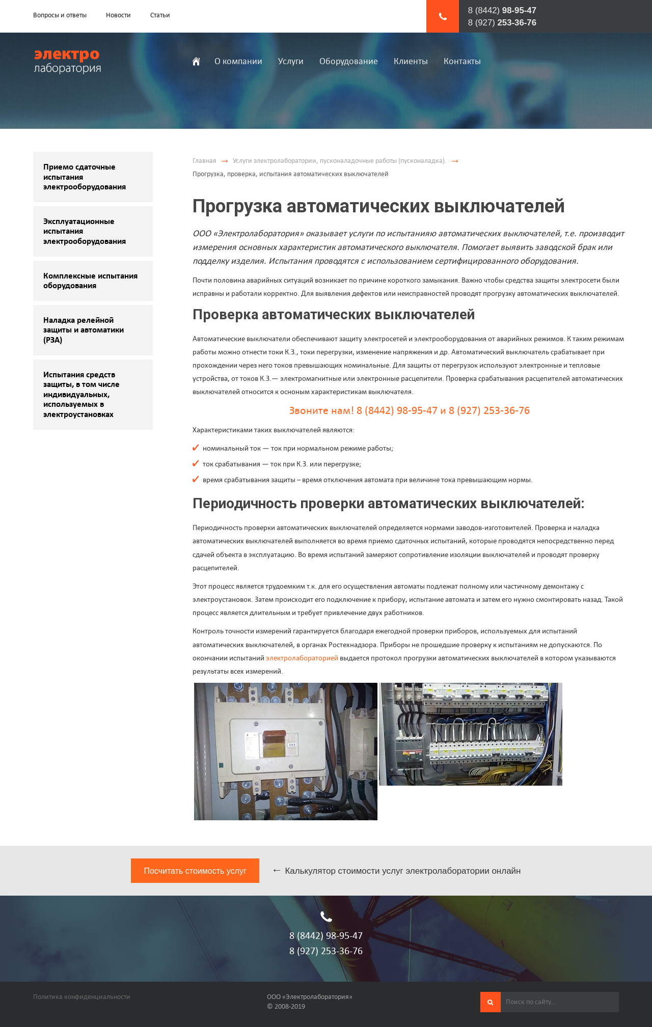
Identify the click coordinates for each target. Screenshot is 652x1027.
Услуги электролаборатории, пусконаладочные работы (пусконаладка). (340, 160)
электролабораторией (302, 657)
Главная (204, 160)
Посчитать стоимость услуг (195, 871)
